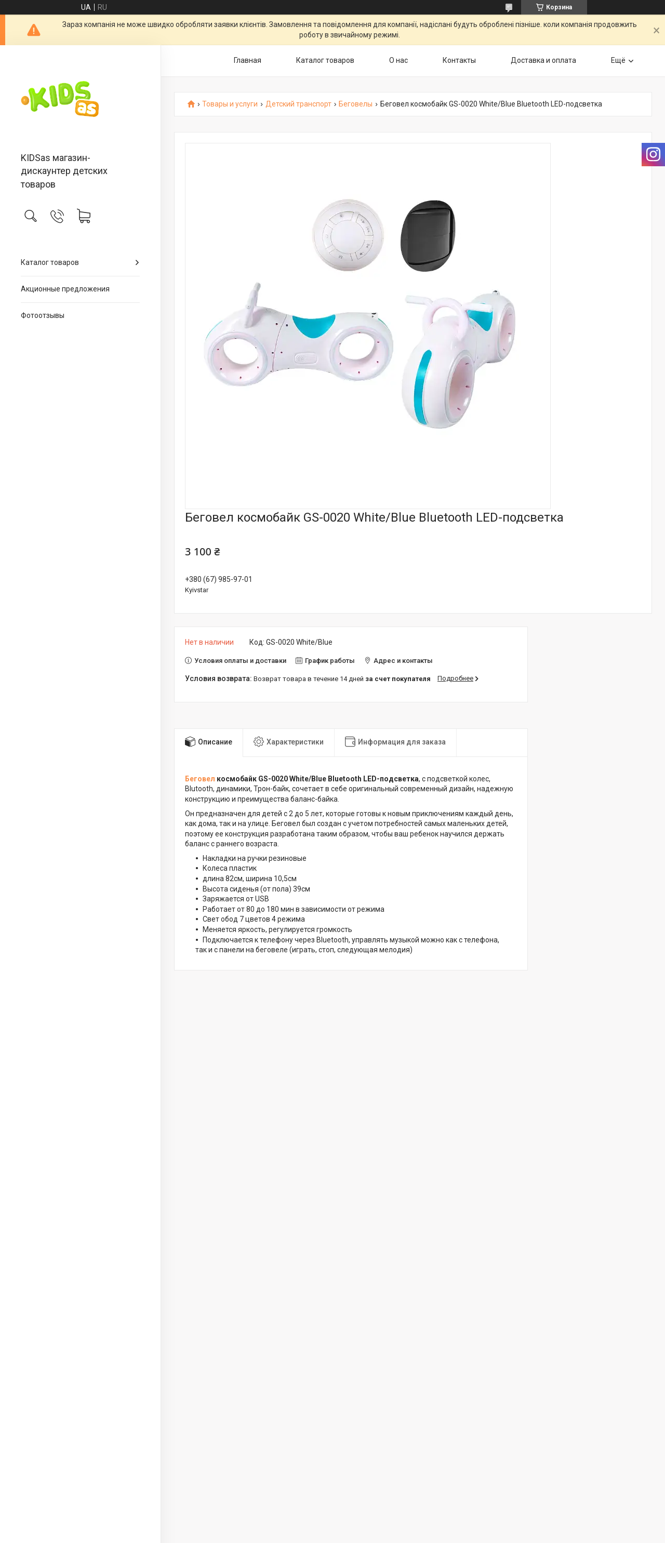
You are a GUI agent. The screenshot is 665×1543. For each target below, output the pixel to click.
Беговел (200, 779)
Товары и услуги (230, 104)
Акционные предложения (65, 289)
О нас (398, 60)
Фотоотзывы (42, 315)
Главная (247, 60)
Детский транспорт (298, 104)
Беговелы (356, 104)
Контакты (459, 60)
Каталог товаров (50, 262)
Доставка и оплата (543, 60)
